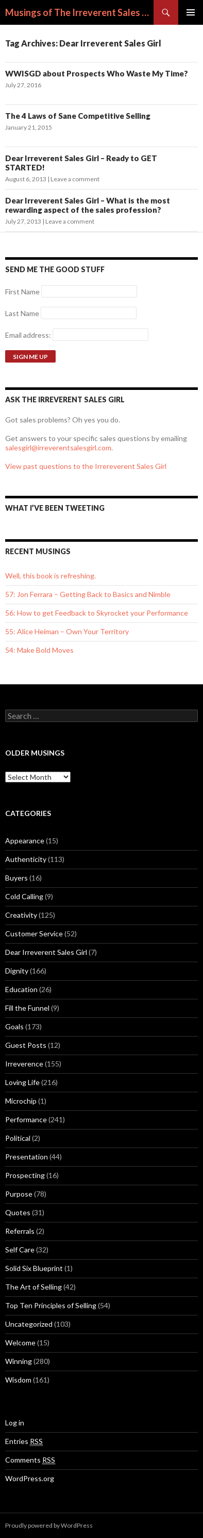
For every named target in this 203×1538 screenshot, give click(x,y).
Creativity (21, 915)
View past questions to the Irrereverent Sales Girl (85, 466)
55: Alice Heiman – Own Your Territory (67, 631)
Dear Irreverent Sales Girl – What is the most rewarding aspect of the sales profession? (87, 205)
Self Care (20, 1249)
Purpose (18, 1193)
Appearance (24, 840)
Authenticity (25, 859)
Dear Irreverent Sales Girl (46, 952)
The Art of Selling (33, 1286)
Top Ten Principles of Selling (50, 1305)
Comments (30, 1460)
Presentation (26, 1156)
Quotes (17, 1212)
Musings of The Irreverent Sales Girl (79, 12)
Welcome (20, 1342)
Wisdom (18, 1379)
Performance (26, 1119)
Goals (14, 1026)
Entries (24, 1441)
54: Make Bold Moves (39, 650)
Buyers (16, 877)
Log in (14, 1422)
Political (17, 1138)
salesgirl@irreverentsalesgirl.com (58, 447)
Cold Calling (24, 896)
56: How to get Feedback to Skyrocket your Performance (96, 612)
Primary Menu (190, 12)
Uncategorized (29, 1324)
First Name (22, 291)
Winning (18, 1361)
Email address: (29, 335)
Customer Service (34, 933)
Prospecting (25, 1175)
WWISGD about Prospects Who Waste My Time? (96, 73)
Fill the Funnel (27, 1007)
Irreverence (24, 1063)
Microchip (21, 1100)
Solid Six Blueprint (34, 1268)
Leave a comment (74, 179)
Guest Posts (25, 1045)
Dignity (16, 970)
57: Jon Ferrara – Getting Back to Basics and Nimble (88, 594)
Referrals (20, 1231)
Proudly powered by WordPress (49, 1525)
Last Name (22, 313)
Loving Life (22, 1082)
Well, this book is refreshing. (50, 575)
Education (21, 989)
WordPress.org (29, 1478)
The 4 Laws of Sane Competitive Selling (77, 115)
